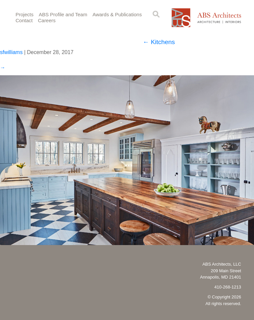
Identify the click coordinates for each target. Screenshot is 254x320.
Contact (24, 20)
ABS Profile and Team (63, 14)
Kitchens (159, 41)
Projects (24, 14)
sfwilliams (11, 52)
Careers (47, 20)
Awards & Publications (117, 14)
